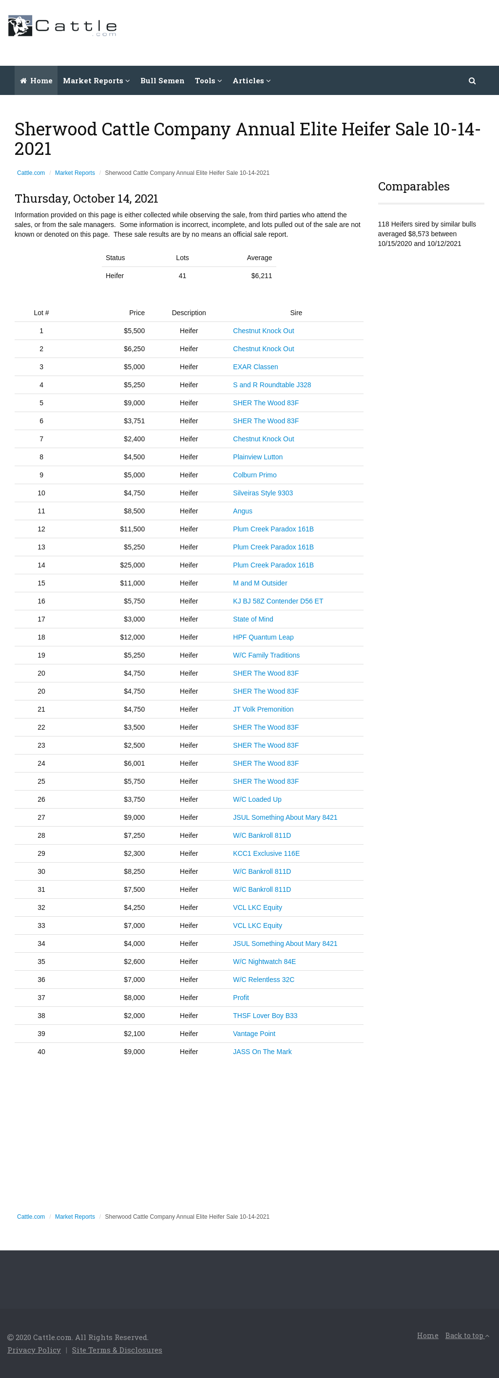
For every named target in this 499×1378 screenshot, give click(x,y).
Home (36, 80)
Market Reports (75, 173)
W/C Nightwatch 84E (264, 961)
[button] (472, 80)
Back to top (467, 1335)
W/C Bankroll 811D (262, 835)
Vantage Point (254, 1034)
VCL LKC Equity (257, 907)
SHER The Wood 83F (266, 403)
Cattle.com (31, 173)
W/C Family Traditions (266, 655)
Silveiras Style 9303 (263, 493)
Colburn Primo (254, 475)
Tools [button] (208, 80)
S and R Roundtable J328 (272, 385)
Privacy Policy (34, 1350)
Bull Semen (162, 80)
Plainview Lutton (258, 457)
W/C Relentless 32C (263, 979)
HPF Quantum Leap (263, 637)
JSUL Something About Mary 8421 (285, 817)
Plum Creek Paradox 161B (273, 529)
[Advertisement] (314, 32)
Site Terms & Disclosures (117, 1350)
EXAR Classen (255, 367)
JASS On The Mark (262, 1052)
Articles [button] (251, 80)
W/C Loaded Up (257, 799)
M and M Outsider (260, 583)
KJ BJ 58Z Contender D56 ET (278, 601)
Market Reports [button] (96, 80)
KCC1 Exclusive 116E (266, 853)
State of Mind (253, 619)
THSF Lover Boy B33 (265, 1015)
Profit (241, 997)
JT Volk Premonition (263, 709)
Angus (242, 511)
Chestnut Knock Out (263, 331)
